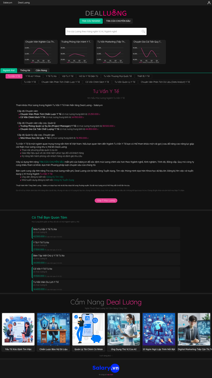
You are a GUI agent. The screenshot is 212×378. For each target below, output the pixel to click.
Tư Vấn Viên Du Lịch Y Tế (46, 282)
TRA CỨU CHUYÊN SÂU (52, 162)
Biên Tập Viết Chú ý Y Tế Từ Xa (48, 255)
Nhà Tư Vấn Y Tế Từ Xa (45, 229)
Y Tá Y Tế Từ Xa (41, 242)
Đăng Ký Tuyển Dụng (64, 180)
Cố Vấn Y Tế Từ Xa (42, 268)
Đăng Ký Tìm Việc (55, 177)
